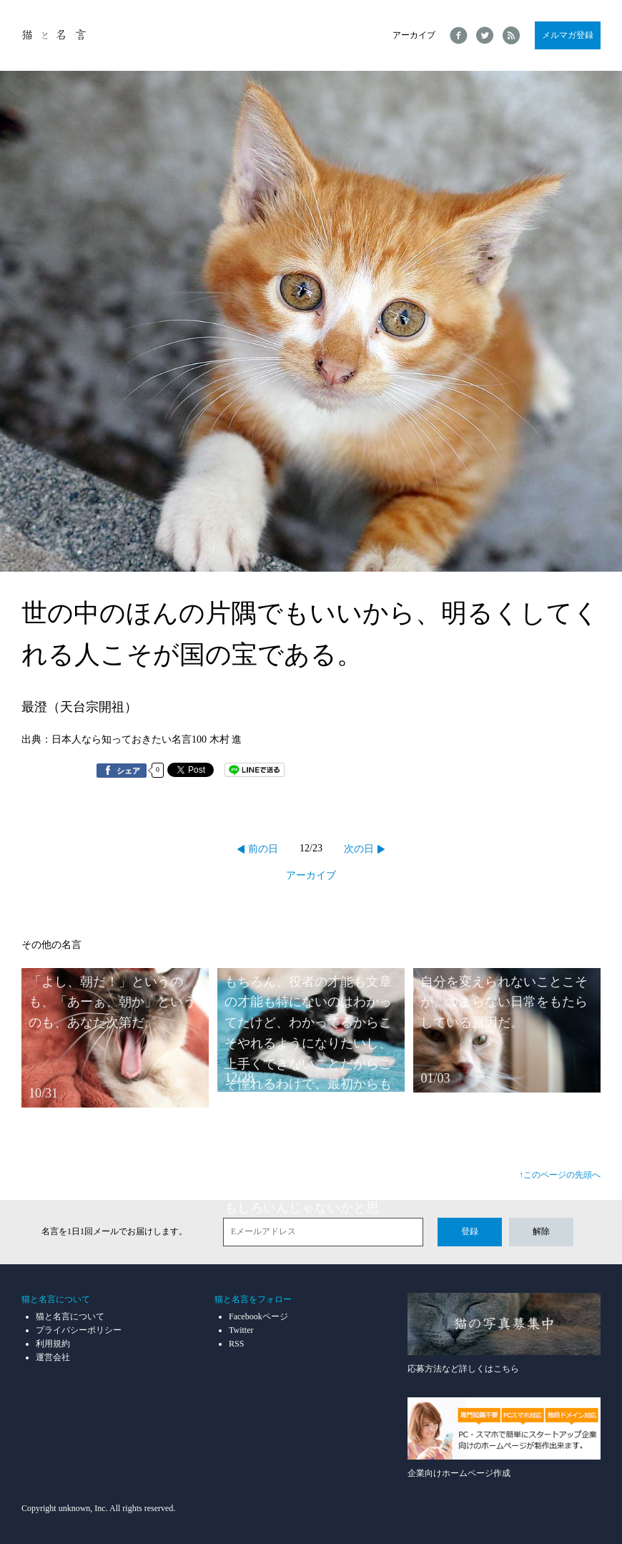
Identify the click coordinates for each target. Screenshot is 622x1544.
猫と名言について (70, 1316)
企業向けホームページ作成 (504, 1437)
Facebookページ (258, 1316)
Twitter (241, 1330)
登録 (469, 1231)
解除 (541, 1231)
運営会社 (53, 1357)
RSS (236, 1344)
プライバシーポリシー (79, 1330)
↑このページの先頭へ (560, 1175)
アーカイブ (414, 35)
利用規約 (53, 1344)
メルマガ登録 (567, 35)
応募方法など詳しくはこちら (504, 1333)
